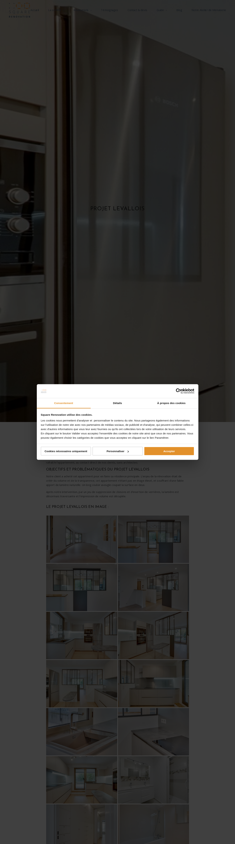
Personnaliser (118, 451)
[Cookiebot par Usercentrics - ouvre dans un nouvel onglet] (178, 391)
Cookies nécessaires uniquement (66, 451)
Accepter (169, 451)
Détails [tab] (117, 402)
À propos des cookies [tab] (171, 402)
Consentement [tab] (63, 402)
